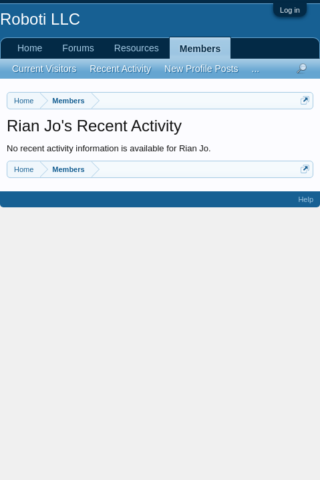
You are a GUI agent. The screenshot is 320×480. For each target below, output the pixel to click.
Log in (290, 10)
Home (29, 48)
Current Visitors (44, 68)
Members (200, 48)
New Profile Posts (201, 68)
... (256, 68)
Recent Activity (120, 68)
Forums (78, 48)
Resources (136, 48)
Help (305, 199)
